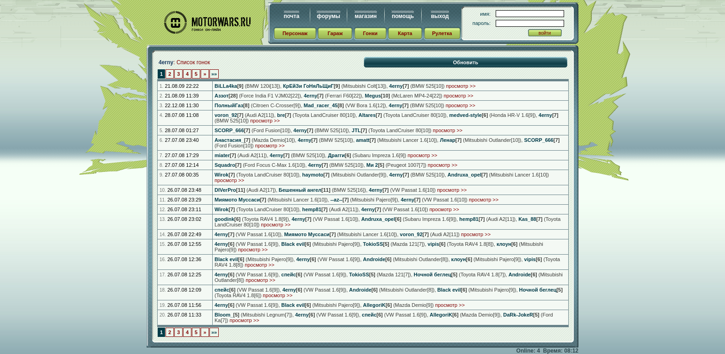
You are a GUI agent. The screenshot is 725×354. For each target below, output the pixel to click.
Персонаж (295, 33)
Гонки (370, 33)
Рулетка (442, 33)
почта (292, 16)
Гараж (335, 33)
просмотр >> (460, 86)
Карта (405, 33)
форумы (328, 16)
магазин (366, 16)
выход (440, 16)
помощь (403, 16)
